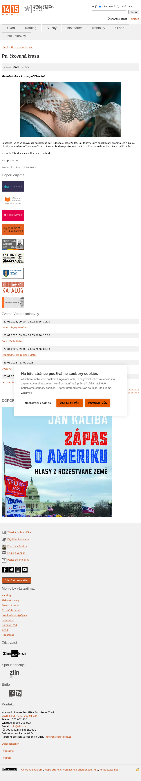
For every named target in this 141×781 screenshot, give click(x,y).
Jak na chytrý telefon (14, 327)
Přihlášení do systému (137, 769)
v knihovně (108, 6)
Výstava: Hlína (10, 368)
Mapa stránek (53, 769)
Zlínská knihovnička (19, 532)
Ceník (5, 630)
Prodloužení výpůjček (14, 615)
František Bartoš (17, 546)
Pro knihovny (16, 36)
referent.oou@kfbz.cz (58, 736)
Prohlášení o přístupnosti (77, 769)
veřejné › (134, 389)
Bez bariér (74, 28)
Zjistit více (26, 392)
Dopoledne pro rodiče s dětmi (19, 355)
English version (16, 553)
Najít (94, 6)
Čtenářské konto (11, 610)
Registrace (8, 634)
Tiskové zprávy (11, 600)
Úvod (11, 28)
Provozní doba (10, 605)
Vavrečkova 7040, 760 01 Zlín (19, 715)
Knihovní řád (9, 625)
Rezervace (8, 620)
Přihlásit (134, 18)
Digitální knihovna (18, 539)
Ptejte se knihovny (18, 559)
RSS (95, 769)
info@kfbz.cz (18, 726)
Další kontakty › (11, 743)
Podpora (7, 757)
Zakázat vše (69, 403)
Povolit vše (97, 402)
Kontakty (98, 28)
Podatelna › (8, 750)
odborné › (133, 392)
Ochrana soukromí (32, 769)
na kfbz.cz (126, 6)
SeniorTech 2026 (12, 341)
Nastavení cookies (38, 403)
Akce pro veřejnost (21, 47)
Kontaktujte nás (109, 769)
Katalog (30, 28)
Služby (52, 28)
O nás (119, 28)
